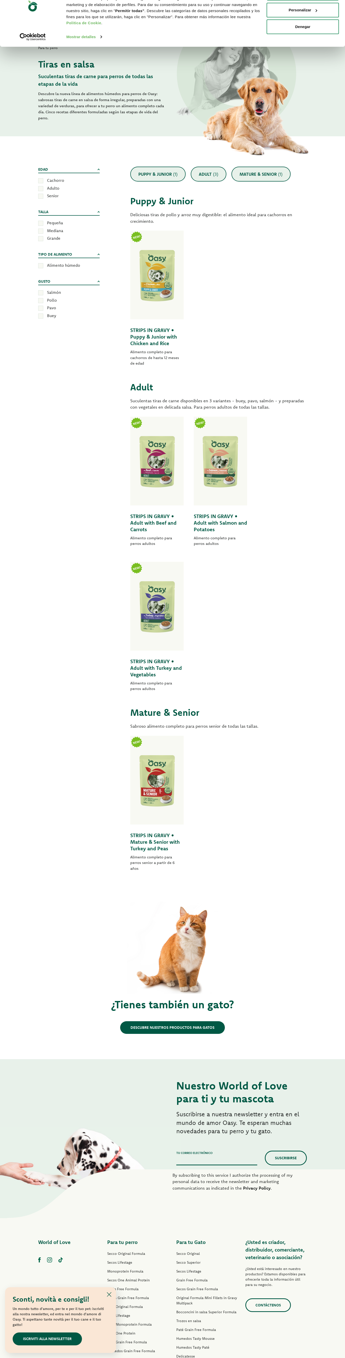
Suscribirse (286, 1012)
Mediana (55, 230)
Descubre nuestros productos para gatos (172, 882)
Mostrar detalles (81, 56)
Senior (53, 195)
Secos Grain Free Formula (128, 1152)
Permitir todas (303, 13)
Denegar (302, 46)
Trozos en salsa (188, 1175)
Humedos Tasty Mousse (195, 1193)
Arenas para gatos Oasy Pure (199, 1273)
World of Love (54, 1097)
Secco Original (188, 1108)
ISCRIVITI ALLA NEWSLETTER (47, 1338)
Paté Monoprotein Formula (129, 1179)
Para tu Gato (191, 1097)
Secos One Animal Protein (128, 1135)
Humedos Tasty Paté (123, 1214)
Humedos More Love (193, 1255)
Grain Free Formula (123, 1144)
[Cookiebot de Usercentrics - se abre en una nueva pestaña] (33, 56)
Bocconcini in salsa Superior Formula (206, 1167)
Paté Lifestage (118, 1170)
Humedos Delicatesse (193, 1220)
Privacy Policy (257, 1042)
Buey (51, 315)
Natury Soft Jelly (120, 1232)
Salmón (54, 292)
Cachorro (55, 180)
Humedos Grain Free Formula (131, 1206)
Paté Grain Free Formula (127, 1197)
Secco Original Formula (126, 1108)
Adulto (53, 188)
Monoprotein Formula (125, 1126)
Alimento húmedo (63, 265)
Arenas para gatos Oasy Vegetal (202, 1282)
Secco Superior (188, 1117)
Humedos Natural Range (127, 1241)
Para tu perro (122, 1097)
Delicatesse (185, 1211)
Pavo (51, 307)
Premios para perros (123, 1250)
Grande (53, 238)
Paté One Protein (121, 1188)
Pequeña (55, 222)
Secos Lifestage (119, 1117)
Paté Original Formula (125, 1161)
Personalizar (303, 30)
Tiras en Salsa (118, 1223)
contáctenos (268, 1160)
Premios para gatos (192, 1264)
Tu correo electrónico (194, 1008)
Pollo (52, 300)
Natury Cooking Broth (193, 1237)
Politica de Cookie (83, 42)
